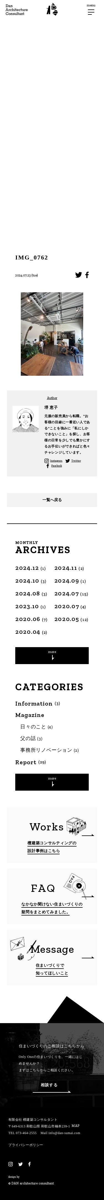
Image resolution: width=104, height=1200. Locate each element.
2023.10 (30, 606)
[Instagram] (10, 1164)
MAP (75, 1126)
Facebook (56, 465)
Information (37, 704)
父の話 (31, 738)
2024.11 (69, 567)
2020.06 (31, 619)
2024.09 (70, 580)
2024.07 (71, 593)
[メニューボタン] (91, 12)
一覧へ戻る (52, 500)
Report (30, 762)
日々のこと (36, 726)
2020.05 (71, 619)
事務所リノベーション (49, 750)
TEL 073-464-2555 (22, 1133)
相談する (52, 1088)
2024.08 (31, 593)
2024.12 (30, 567)
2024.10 (31, 580)
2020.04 (31, 631)
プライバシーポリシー (25, 1145)
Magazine (29, 715)
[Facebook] (29, 1164)
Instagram (56, 460)
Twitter (76, 460)
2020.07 (70, 606)
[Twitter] (20, 1164)
